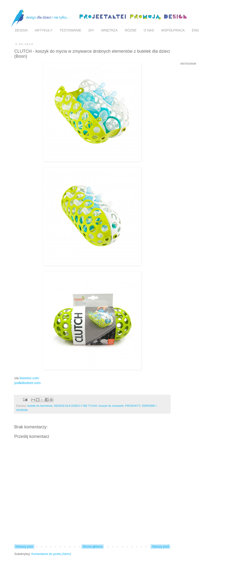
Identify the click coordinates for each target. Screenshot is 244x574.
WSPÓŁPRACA (173, 30)
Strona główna (92, 546)
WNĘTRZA (109, 30)
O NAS (149, 30)
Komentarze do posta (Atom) (51, 554)
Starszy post (160, 546)
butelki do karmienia (39, 405)
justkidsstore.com (27, 383)
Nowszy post (24, 546)
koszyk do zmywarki (111, 405)
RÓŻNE (131, 30)
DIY (91, 30)
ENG (195, 30)
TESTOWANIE (70, 30)
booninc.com (29, 378)
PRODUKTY (132, 405)
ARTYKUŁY (43, 30)
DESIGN (21, 30)
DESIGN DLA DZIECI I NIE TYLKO (75, 405)
